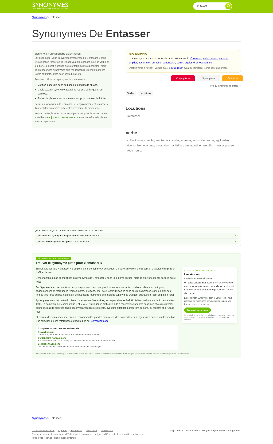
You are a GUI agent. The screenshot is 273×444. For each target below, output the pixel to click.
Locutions (145, 93)
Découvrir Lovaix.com (197, 310)
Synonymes (39, 17)
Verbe (130, 93)
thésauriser (162, 145)
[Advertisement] (136, 196)
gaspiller (208, 145)
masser (219, 145)
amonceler (169, 62)
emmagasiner (193, 145)
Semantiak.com (99, 321)
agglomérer (191, 62)
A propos (62, 430)
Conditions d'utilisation (43, 430)
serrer (180, 62)
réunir (130, 150)
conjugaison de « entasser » (62, 117)
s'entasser (196, 58)
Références (76, 430)
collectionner (210, 58)
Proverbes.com (46, 332)
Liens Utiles (91, 430)
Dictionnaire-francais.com (52, 338)
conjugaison (177, 68)
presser (229, 145)
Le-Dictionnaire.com (49, 344)
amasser (157, 62)
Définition (233, 78)
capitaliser (177, 145)
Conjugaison (183, 78)
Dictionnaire (107, 430)
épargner (148, 145)
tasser (139, 150)
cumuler (223, 58)
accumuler (144, 62)
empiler (133, 62)
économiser (206, 62)
